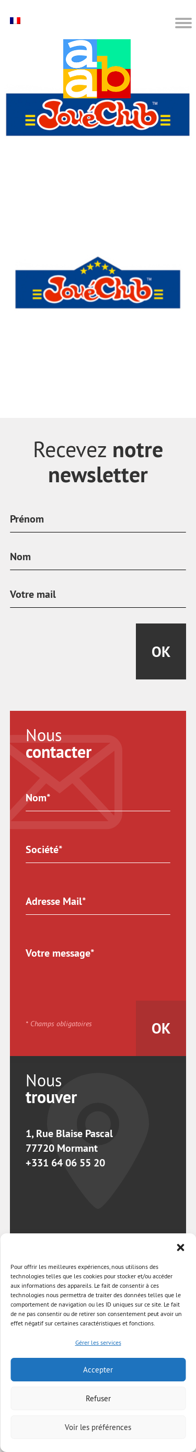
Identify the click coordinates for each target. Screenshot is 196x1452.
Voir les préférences (98, 1427)
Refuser (98, 1398)
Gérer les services (98, 1342)
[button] (180, 1246)
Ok (161, 651)
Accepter (98, 1370)
